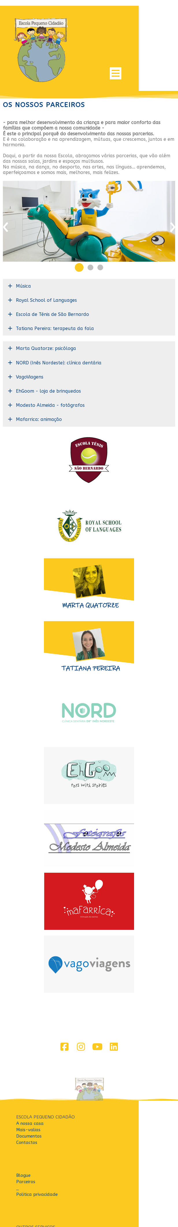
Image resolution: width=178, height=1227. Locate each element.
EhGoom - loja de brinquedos (48, 358)
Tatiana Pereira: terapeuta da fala (55, 295)
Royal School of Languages (46, 267)
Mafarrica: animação (39, 386)
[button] (79, 234)
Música (23, 253)
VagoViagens (29, 343)
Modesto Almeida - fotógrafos (50, 372)
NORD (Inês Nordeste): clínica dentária (58, 329)
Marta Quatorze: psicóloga (46, 315)
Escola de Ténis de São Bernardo (52, 281)
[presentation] (5, 195)
